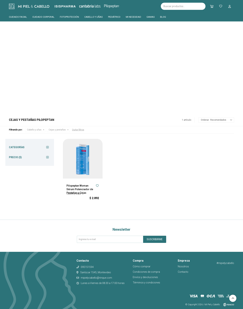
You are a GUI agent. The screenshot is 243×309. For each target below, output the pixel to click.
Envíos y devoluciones (145, 277)
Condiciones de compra (146, 271)
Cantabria (96, 6)
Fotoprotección (69, 17)
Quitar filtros (78, 129)
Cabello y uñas (93, 17)
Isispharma (70, 6)
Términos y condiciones (146, 282)
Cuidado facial (18, 17)
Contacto (183, 271)
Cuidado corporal (43, 17)
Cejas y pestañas (57, 129)
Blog (163, 17)
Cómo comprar (141, 266)
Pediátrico (114, 17)
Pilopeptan (114, 5)
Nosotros (183, 266)
